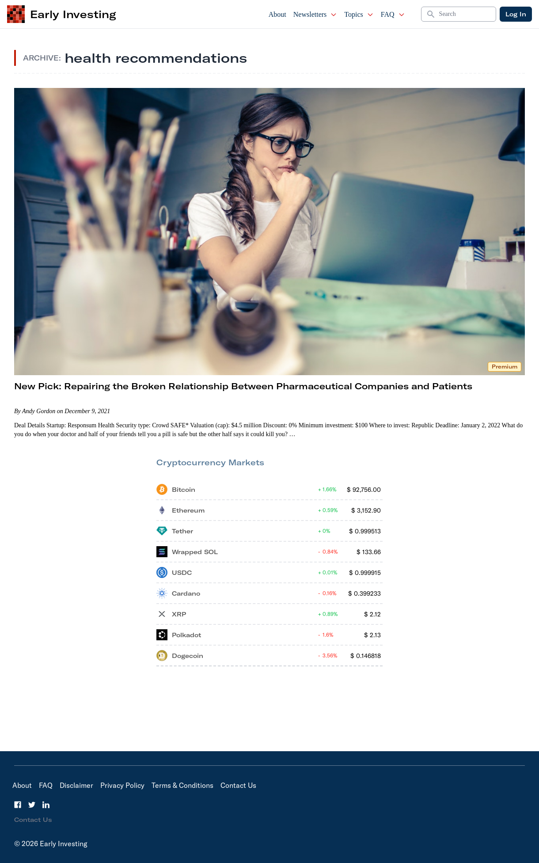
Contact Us (238, 785)
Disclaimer (76, 785)
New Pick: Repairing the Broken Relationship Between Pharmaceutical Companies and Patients (243, 386)
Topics (358, 14)
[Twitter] (31, 804)
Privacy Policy (122, 785)
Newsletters (315, 14)
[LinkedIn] (45, 804)
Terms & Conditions (182, 785)
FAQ (393, 14)
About (277, 14)
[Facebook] (17, 804)
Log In (515, 14)
